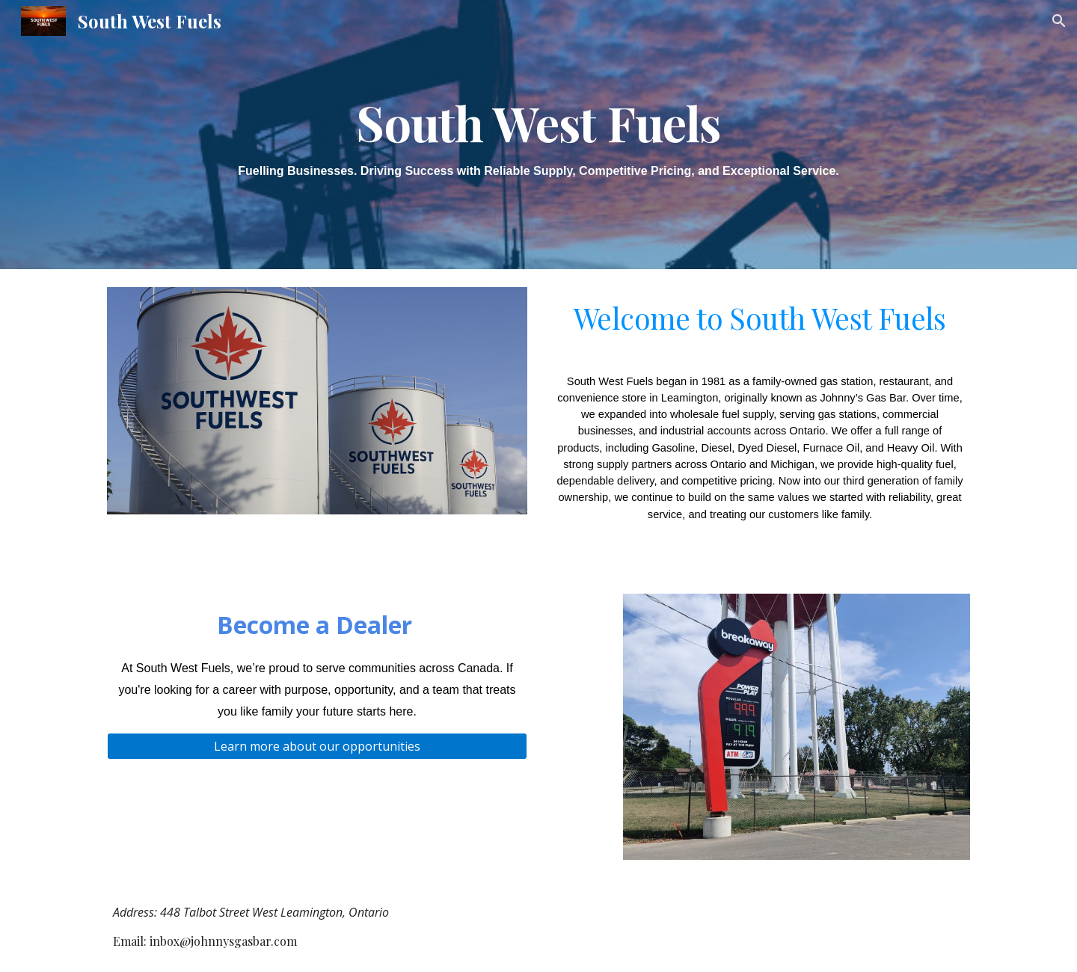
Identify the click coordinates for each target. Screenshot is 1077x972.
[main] (538, 134)
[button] (1059, 21)
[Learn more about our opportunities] (317, 746)
